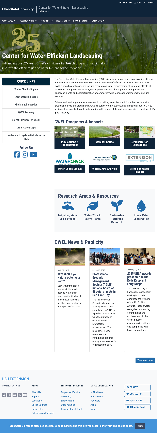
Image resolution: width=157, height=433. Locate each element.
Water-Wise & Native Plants (92, 217)
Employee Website (70, 392)
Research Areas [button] (28, 20)
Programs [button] (47, 20)
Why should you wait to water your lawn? (69, 277)
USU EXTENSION (15, 379)
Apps (93, 405)
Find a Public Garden (26, 104)
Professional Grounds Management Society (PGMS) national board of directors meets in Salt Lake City (104, 284)
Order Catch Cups (26, 127)
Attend (135, 407)
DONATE (132, 387)
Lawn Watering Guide (26, 97)
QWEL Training (26, 112)
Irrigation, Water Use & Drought (68, 217)
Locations (37, 400)
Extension (44, 11)
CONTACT (134, 394)
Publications (97, 396)
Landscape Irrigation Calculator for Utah (26, 137)
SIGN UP (134, 400)
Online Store (38, 409)
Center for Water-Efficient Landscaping (63, 7)
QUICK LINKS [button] (126, 2)
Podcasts (95, 400)
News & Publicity (81, 20)
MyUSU (138, 2)
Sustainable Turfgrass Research (117, 219)
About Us (36, 392)
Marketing (66, 396)
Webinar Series (63, 20)
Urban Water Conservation (141, 217)
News (93, 409)
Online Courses (39, 405)
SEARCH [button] (149, 2)
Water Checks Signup (26, 89)
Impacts (36, 396)
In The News (97, 392)
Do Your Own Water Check (26, 120)
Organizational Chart (71, 409)
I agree (140, 426)
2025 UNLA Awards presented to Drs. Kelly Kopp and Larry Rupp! (139, 279)
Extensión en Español (42, 413)
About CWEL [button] (9, 20)
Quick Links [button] (98, 20)
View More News (145, 360)
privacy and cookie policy (118, 426)
